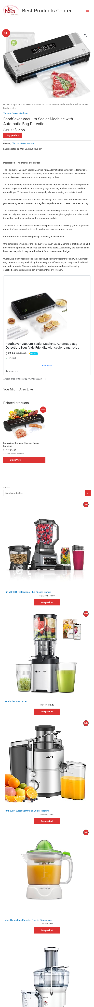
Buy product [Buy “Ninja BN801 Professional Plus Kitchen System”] (47, 602)
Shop (13, 104)
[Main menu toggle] (87, 10)
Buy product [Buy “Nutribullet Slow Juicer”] (47, 711)
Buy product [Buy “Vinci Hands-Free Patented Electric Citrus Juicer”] (47, 930)
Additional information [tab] (29, 162)
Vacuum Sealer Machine (28, 104)
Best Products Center (47, 10)
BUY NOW (47, 365)
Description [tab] (9, 162)
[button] (85, 36)
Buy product (13, 135)
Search (6, 487)
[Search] (88, 493)
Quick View (15, 459)
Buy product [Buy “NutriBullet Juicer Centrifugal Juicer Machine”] (47, 821)
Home (6, 104)
